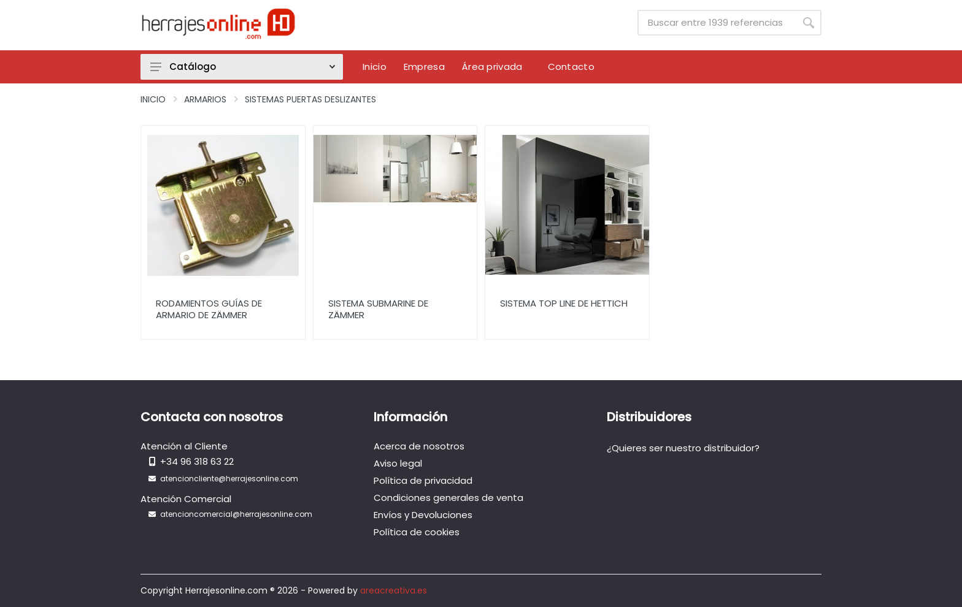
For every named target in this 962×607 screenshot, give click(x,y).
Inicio (153, 99)
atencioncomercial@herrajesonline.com (236, 514)
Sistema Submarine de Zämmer (378, 309)
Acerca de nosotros (419, 446)
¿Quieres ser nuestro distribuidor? (683, 447)
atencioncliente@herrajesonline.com (229, 478)
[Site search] (716, 23)
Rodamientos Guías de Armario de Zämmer (209, 309)
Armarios (205, 99)
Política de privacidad (423, 480)
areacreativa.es (393, 590)
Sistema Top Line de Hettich (564, 303)
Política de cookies (417, 531)
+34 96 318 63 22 (197, 461)
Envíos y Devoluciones (423, 514)
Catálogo (242, 66)
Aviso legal (398, 463)
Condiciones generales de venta (448, 497)
